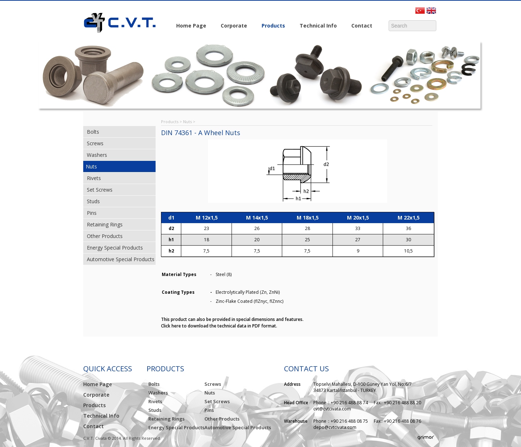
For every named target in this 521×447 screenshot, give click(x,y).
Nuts (91, 166)
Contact (360, 26)
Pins (92, 212)
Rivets (94, 178)
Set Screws (100, 189)
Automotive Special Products (120, 259)
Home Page (191, 25)
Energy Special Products (115, 247)
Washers (97, 154)
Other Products (105, 236)
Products (271, 26)
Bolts (93, 131)
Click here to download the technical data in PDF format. (219, 326)
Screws (95, 143)
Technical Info (316, 26)
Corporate (232, 26)
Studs (93, 201)
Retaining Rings (105, 224)
